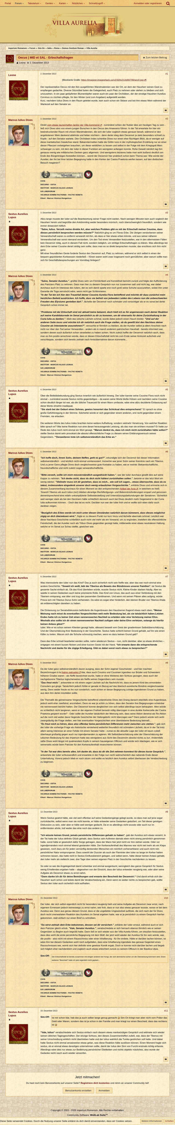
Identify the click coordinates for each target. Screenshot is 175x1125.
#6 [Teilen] (166, 451)
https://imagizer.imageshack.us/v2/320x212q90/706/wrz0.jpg (112, 80)
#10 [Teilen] (166, 898)
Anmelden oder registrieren (148, 3)
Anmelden (104, 1090)
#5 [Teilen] (166, 389)
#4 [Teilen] (166, 275)
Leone (22, 62)
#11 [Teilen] (166, 1011)
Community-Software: (87, 1115)
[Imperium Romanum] (87, 26)
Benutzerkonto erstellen (78, 1090)
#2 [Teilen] (166, 118)
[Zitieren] (165, 110)
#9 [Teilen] (166, 812)
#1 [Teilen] (166, 74)
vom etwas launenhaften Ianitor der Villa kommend (73, 125)
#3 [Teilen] (166, 212)
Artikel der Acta (127, 488)
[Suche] (168, 3)
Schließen (169, 1121)
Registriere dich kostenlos (95, 1083)
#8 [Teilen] (166, 663)
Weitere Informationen (152, 1121)
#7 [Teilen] (166, 576)
